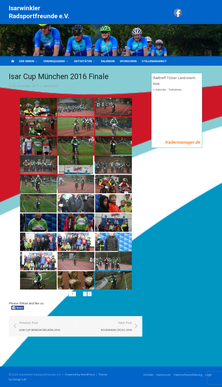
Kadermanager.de (182, 142)
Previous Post (39, 326)
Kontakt (148, 375)
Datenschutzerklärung (188, 375)
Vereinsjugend (54, 61)
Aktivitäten (83, 61)
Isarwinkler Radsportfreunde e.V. (39, 12)
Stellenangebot (154, 61)
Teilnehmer (175, 89)
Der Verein (26, 61)
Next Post (116, 326)
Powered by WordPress (80, 374)
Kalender (108, 61)
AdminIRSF (50, 86)
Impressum (163, 375)
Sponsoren (128, 61)
